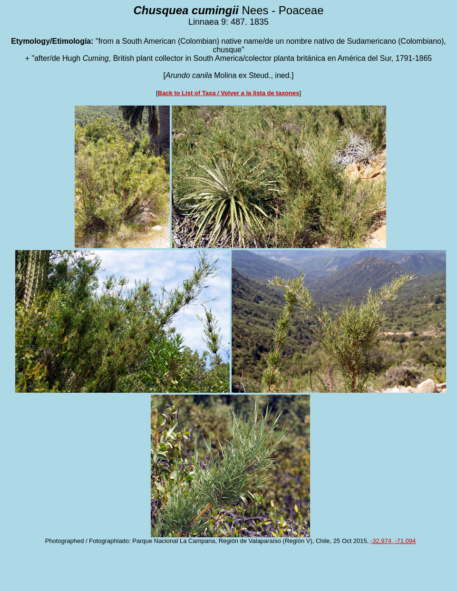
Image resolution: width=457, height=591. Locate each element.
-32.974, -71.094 (393, 540)
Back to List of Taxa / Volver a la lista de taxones (229, 93)
